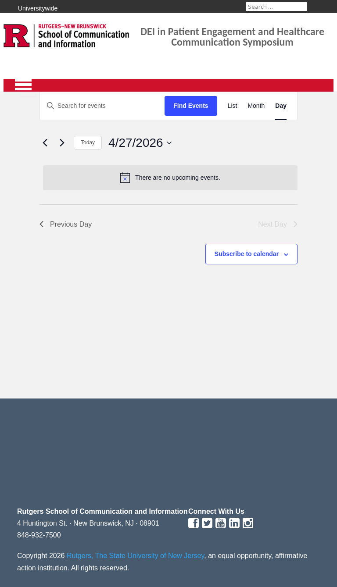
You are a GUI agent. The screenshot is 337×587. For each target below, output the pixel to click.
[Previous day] (44, 143)
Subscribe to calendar (247, 253)
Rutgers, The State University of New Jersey (135, 555)
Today (88, 142)
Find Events (190, 105)
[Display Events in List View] (232, 106)
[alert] (170, 177)
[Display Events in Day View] (281, 106)
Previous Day (65, 224)
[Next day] (62, 143)
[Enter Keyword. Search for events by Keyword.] (102, 106)
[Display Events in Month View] (256, 106)
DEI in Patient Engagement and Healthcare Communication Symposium (232, 36)
